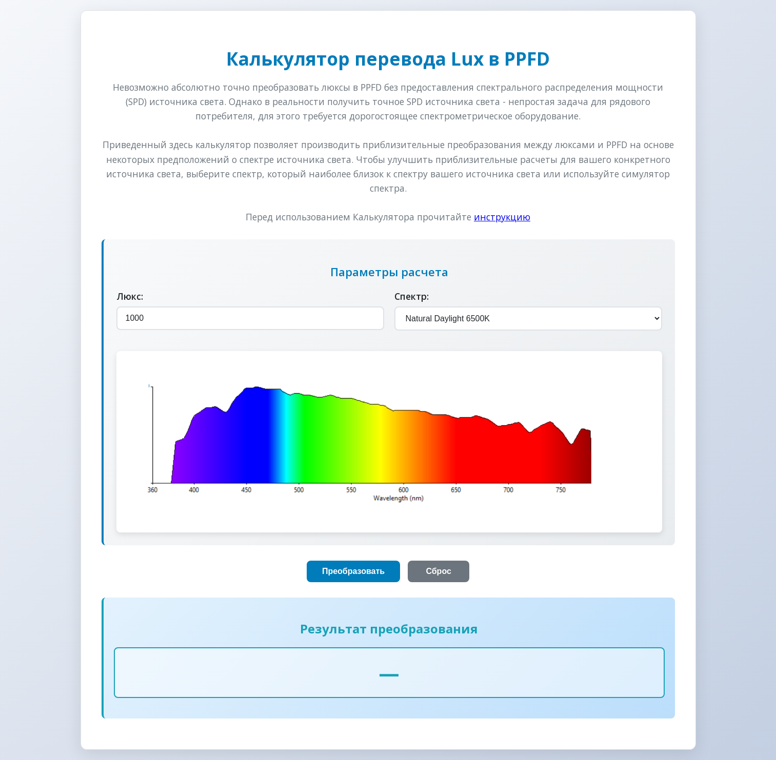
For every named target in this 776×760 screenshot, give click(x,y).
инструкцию (502, 217)
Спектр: (411, 296)
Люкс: (129, 296)
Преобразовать (353, 571)
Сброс (438, 571)
